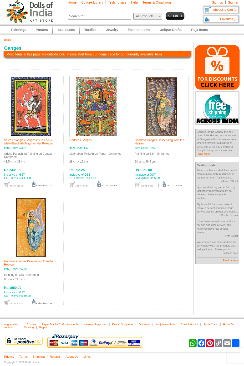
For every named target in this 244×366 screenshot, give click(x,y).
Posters (42, 30)
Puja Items (199, 30)
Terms (23, 356)
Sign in (233, 2)
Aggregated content (11, 326)
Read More (203, 153)
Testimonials (117, 2)
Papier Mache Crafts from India (60, 324)
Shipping (39, 356)
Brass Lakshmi (189, 324)
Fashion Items (139, 30)
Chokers (31, 324)
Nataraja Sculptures (95, 324)
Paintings (18, 30)
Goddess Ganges (80, 140)
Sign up (217, 2)
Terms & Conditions (156, 2)
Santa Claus (210, 324)
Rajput (43, 327)
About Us (72, 356)
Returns (55, 356)
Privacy (9, 356)
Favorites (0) (229, 19)
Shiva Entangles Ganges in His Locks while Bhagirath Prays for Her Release (28, 141)
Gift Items (144, 324)
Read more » (230, 260)
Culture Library (92, 2)
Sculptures (66, 30)
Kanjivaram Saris (165, 324)
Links (87, 356)
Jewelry (112, 30)
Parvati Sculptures (122, 324)
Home (72, 2)
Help (134, 2)
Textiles (90, 30)
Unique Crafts (171, 30)
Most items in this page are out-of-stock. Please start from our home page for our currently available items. (84, 54)
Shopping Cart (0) (225, 9)
